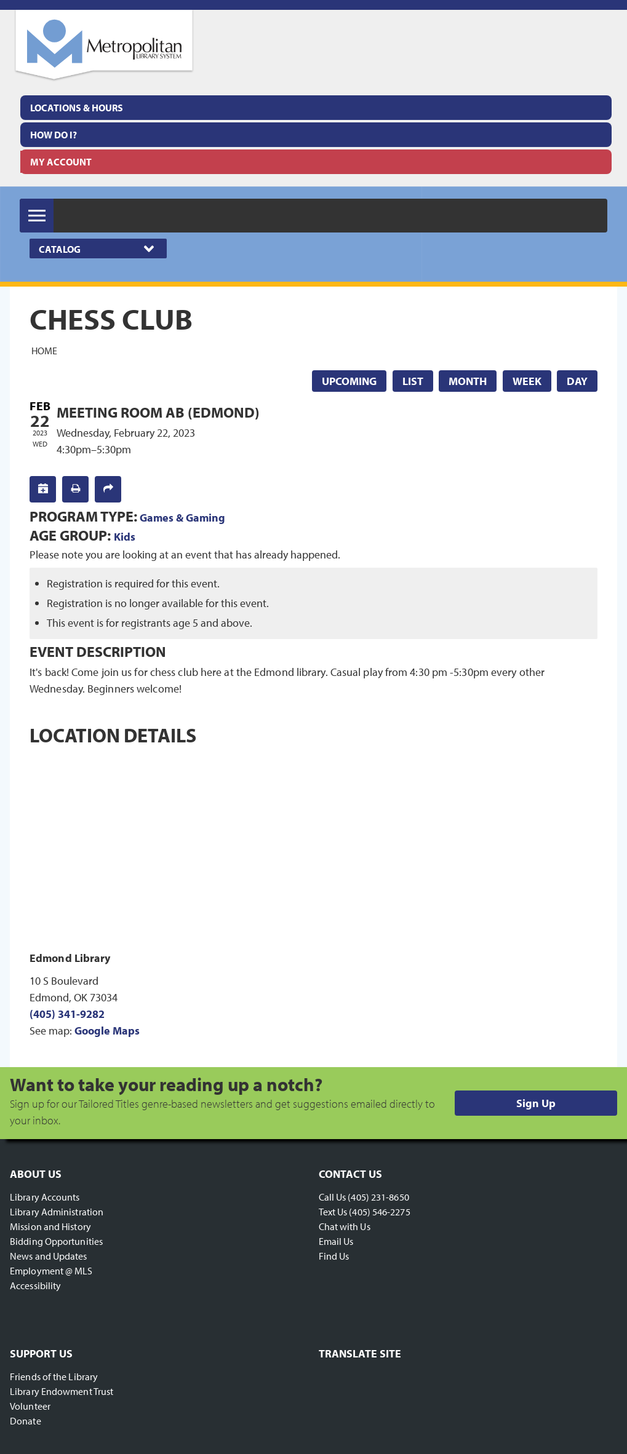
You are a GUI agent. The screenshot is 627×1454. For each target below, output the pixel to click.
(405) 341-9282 (67, 1014)
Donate (25, 1421)
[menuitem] (316, 107)
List (412, 381)
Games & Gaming (182, 517)
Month (468, 381)
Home (44, 350)
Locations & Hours (76, 107)
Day (577, 381)
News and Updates (48, 1256)
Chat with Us (344, 1226)
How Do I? (53, 135)
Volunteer (30, 1406)
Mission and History (50, 1226)
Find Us (334, 1256)
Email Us (336, 1241)
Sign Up (536, 1103)
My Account (61, 162)
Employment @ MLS (51, 1271)
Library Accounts (45, 1197)
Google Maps (107, 1030)
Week (527, 381)
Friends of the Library (54, 1376)
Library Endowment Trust (61, 1391)
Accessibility (35, 1285)
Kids (124, 537)
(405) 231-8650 (378, 1197)
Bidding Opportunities (56, 1241)
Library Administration (56, 1212)
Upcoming (349, 381)
